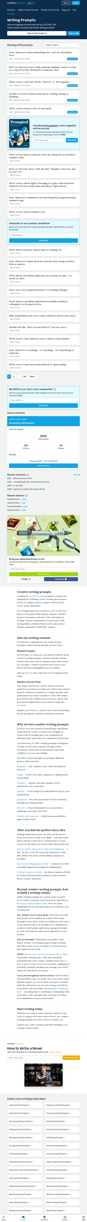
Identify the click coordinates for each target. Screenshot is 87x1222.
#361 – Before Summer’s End (19, 478)
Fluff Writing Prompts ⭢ (19, 1154)
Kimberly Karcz (13, 510)
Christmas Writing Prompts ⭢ (21, 1121)
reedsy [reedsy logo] (16, 3)
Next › (32, 376)
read (24, 499)
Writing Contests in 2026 (29, 872)
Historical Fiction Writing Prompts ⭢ (24, 1170)
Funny (20, 774)
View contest (44, 466)
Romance (21, 783)
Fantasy (20, 791)
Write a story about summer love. (27, 211)
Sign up (66, 3)
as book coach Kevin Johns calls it (44, 954)
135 (24, 376)
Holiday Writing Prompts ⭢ (57, 1170)
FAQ (74, 10)
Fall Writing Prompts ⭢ (55, 1138)
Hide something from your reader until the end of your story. (42, 315)
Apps (31, 3)
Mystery (21, 808)
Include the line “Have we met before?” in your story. (38, 327)
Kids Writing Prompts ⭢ (56, 1178)
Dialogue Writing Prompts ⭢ (20, 1129)
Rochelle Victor (13, 499)
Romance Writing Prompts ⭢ (21, 1210)
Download (72, 140)
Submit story (72, 59)
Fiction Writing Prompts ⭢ (57, 1146)
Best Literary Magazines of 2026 (32, 863)
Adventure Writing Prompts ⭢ (58, 1105)
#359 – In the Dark (15, 486)
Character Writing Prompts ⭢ (58, 1113)
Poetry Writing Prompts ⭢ (57, 1202)
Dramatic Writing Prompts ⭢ (58, 1129)
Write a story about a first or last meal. (30, 108)
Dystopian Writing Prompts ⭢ (21, 1138)
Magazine (66, 10)
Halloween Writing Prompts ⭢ (21, 1162)
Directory (11, 10)
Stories (65, 1220)
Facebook (61, 579)
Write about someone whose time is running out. (35, 249)
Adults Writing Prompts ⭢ (20, 1105)
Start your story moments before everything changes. (38, 289)
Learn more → (56, 1052)
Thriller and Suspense (28, 816)
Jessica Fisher (13, 503)
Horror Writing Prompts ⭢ (19, 1178)
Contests (44, 1220)
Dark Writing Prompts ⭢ (56, 1121)
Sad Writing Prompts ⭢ (55, 1210)
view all (76, 475)
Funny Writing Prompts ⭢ (57, 1154)
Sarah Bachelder (14, 506)
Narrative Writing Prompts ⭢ (21, 1194)
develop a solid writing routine (32, 903)
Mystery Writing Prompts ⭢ (57, 1186)
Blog (83, 1220)
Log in (75, 3)
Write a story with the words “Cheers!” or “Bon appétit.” (39, 81)
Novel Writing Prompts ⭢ (19, 1202)
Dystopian (22, 799)
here (27, 673)
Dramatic (21, 766)
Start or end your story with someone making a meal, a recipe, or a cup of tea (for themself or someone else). (43, 68)
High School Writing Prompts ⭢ (59, 1162)
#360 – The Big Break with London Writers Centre (28, 482)
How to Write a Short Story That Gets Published (40, 849)
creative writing (36, 596)
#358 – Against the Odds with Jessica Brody (26, 489)
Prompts (23, 1220)
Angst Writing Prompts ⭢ (19, 1113)
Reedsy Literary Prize (50, 10)
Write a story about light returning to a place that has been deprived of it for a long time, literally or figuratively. (41, 184)
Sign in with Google (37, 33)
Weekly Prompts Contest (28, 10)
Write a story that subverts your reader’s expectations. (39, 338)
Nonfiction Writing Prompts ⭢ (58, 1194)
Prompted (51, 125)
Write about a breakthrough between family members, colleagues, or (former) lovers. (38, 303)
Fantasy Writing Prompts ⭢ (20, 1146)
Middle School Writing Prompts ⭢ (23, 1186)
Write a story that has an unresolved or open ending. (38, 364)
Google (26, 579)
